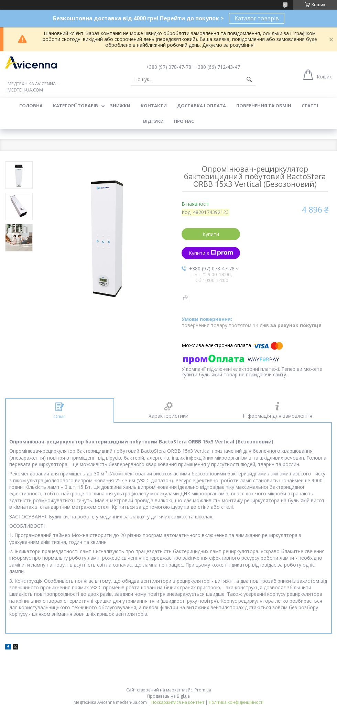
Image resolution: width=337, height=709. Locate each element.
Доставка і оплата (201, 106)
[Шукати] (249, 79)
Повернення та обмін (263, 106)
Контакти (154, 106)
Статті (310, 106)
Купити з (211, 253)
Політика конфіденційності (236, 702)
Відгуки (153, 121)
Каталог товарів (257, 18)
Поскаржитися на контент (177, 702)
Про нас (184, 121)
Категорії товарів (75, 106)
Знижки (120, 106)
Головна (31, 106)
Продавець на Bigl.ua (168, 696)
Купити (211, 234)
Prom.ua (203, 690)
